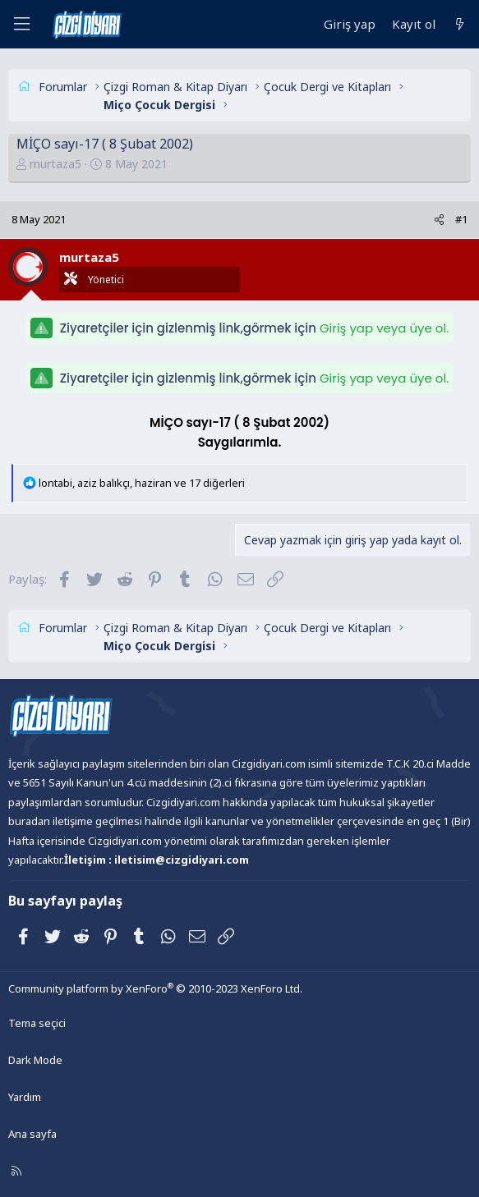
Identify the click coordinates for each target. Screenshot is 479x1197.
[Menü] (21, 24)
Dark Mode (35, 1060)
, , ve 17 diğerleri (142, 482)
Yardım (24, 1096)
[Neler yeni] (460, 24)
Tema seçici (37, 1023)
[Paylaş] (439, 220)
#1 (461, 219)
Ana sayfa (32, 1133)
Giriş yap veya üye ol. (384, 328)
